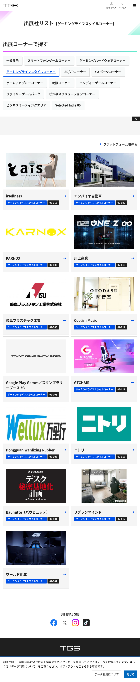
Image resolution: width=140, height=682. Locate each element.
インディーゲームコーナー (97, 82)
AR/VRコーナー (75, 71)
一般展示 (12, 60)
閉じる (131, 674)
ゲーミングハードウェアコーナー (102, 60)
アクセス (122, 7)
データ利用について (107, 674)
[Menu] (134, 5)
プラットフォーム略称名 (120, 144)
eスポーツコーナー (108, 71)
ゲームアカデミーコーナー (24, 82)
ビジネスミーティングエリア (26, 105)
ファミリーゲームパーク (23, 94)
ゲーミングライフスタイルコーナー (31, 71)
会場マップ (111, 7)
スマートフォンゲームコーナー (49, 60)
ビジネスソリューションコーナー (72, 94)
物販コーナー (61, 82)
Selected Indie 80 (68, 105)
